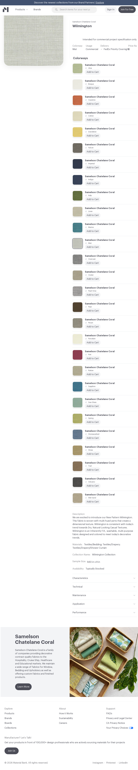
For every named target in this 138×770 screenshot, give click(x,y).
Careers (63, 723)
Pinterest (111, 763)
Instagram (98, 763)
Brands (37, 9)
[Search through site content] (76, 9)
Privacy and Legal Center (119, 718)
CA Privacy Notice (115, 723)
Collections (10, 728)
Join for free (127, 9)
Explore (100, 3)
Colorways (80, 58)
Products (20, 9)
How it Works (66, 713)
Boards (8, 723)
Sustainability (66, 718)
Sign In (110, 9)
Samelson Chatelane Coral (84, 22)
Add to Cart (93, 167)
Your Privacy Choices (119, 727)
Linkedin (123, 763)
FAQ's (109, 713)
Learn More (23, 687)
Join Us (11, 751)
